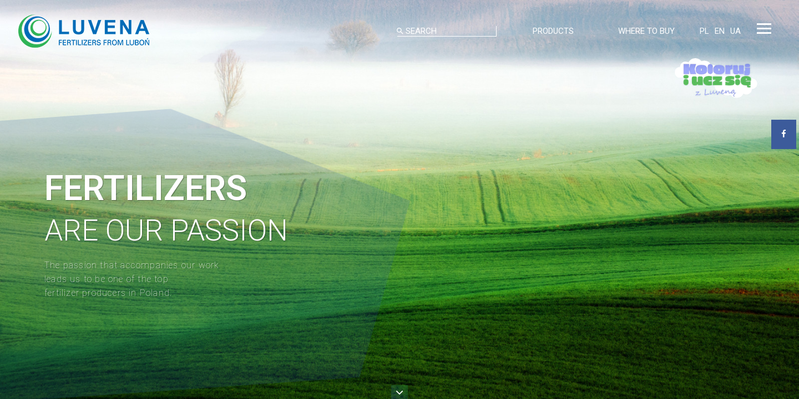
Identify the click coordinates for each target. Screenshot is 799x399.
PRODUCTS (549, 33)
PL (700, 33)
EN (716, 33)
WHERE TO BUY (642, 33)
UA (731, 33)
